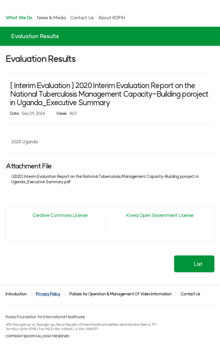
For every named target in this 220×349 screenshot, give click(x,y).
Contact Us (82, 17)
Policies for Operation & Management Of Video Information (120, 294)
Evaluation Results (35, 36)
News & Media (51, 17)
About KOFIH (111, 17)
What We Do (19, 17)
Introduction (16, 294)
